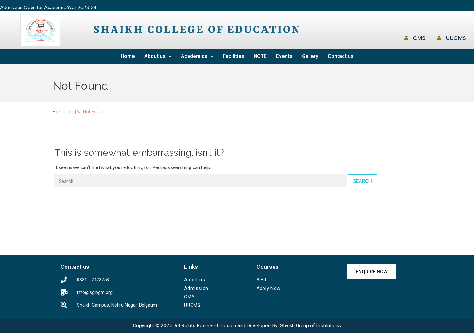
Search (362, 181)
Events (284, 56)
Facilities (233, 56)
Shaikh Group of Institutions (310, 326)
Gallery (310, 56)
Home (128, 56)
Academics (197, 56)
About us (157, 56)
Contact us (341, 56)
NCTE (260, 56)
